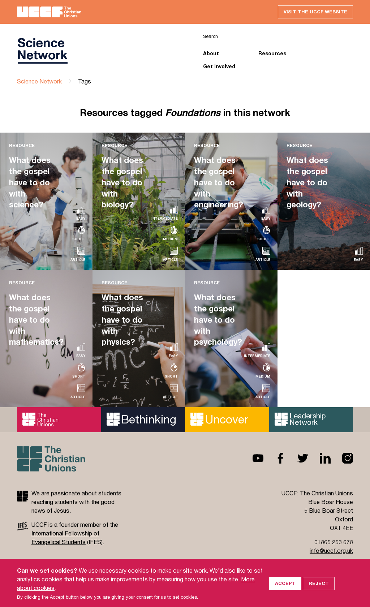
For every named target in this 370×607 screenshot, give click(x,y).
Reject (319, 594)
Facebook (274, 458)
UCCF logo (42, 50)
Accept (285, 594)
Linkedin (319, 458)
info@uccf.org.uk (331, 550)
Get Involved (219, 66)
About (211, 53)
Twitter (297, 458)
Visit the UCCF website (315, 11)
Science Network (39, 81)
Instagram (342, 458)
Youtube (252, 458)
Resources (272, 53)
